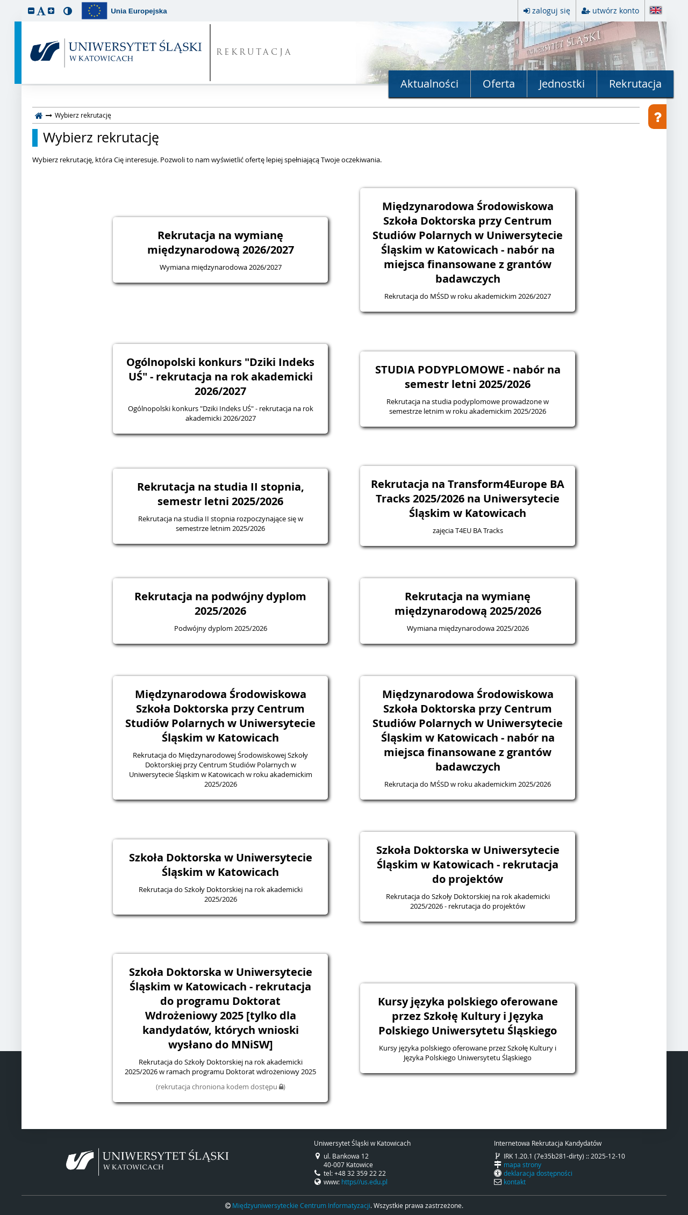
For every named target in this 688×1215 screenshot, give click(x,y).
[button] (31, 10)
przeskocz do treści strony (2, 2)
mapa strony (522, 1164)
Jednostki (562, 83)
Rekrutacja (635, 83)
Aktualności (429, 83)
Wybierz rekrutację (101, 137)
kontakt (515, 1181)
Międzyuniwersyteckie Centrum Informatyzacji (301, 1205)
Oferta (499, 83)
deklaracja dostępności (538, 1173)
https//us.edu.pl (364, 1181)
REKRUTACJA (254, 53)
